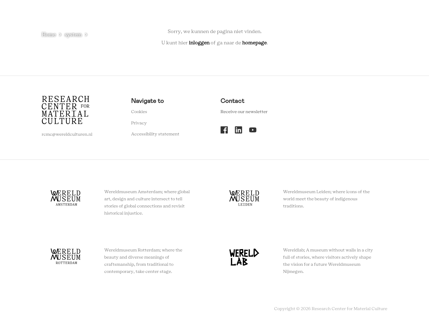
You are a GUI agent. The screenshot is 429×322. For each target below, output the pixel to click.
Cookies (139, 112)
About (288, 15)
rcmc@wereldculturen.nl (67, 134)
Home (49, 34)
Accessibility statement (155, 134)
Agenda (265, 15)
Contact (312, 15)
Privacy (139, 123)
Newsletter (342, 15)
